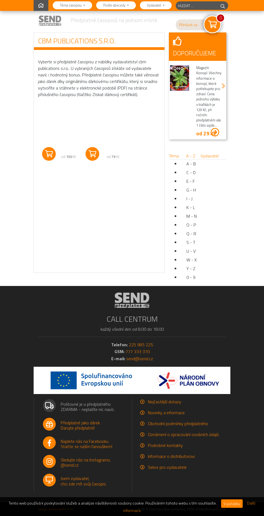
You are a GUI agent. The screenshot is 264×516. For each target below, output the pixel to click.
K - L (190, 207)
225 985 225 (141, 344)
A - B (191, 163)
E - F (190, 181)
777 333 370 (137, 351)
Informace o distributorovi (171, 456)
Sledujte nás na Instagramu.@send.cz (86, 462)
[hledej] (222, 5)
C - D (191, 172)
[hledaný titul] (197, 5)
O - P (191, 225)
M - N (191, 216)
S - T (190, 242)
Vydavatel (154, 5)
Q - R (191, 233)
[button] (171, 86)
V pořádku (232, 503)
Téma (174, 156)
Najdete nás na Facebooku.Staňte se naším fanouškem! (86, 444)
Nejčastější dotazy (164, 401)
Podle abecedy (114, 5)
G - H (191, 190)
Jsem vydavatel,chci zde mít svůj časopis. (84, 481)
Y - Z (190, 268)
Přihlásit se (188, 25)
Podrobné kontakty (165, 445)
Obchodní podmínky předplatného (178, 423)
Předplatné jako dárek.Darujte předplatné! (81, 425)
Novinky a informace (166, 412)
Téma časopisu (71, 5)
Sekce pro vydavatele (167, 467)
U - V (191, 251)
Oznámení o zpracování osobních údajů (183, 434)
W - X (191, 259)
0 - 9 (190, 277)
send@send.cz (139, 358)
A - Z (190, 156)
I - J (189, 198)
